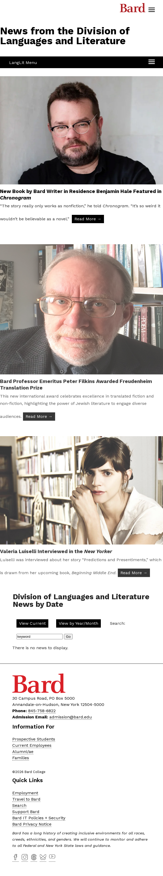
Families (20, 757)
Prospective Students (33, 739)
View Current (32, 623)
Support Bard (25, 811)
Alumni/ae (22, 751)
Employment (25, 792)
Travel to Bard (26, 799)
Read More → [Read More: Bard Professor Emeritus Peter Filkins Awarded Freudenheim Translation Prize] (39, 429)
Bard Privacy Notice (31, 824)
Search (19, 805)
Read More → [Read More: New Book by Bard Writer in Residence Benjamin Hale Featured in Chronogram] (87, 218)
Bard (133, 9)
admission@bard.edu (70, 716)
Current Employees (31, 745)
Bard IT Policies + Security (38, 817)
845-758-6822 (42, 710)
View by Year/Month (78, 623)
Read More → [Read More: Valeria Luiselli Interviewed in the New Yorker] (133, 585)
